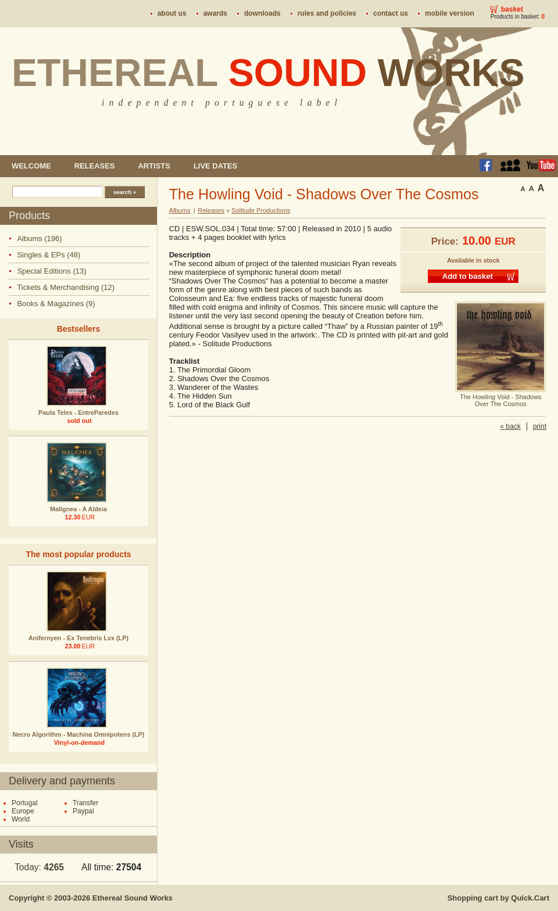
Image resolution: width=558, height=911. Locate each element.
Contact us (390, 13)
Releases (94, 166)
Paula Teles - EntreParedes (78, 412)
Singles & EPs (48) (48, 254)
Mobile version (449, 13)
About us (172, 13)
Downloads (262, 13)
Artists (154, 166)
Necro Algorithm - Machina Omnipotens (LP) (79, 734)
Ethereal (268, 72)
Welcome (31, 166)
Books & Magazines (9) (56, 303)
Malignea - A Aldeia (78, 508)
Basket (512, 9)
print (539, 426)
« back (510, 426)
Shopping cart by (498, 898)
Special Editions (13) (51, 271)
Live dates (215, 166)
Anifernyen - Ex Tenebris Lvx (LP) (78, 637)
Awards (215, 13)
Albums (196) (39, 238)
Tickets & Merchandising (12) (66, 287)
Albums (180, 210)
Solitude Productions (260, 210)
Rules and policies (327, 13)
